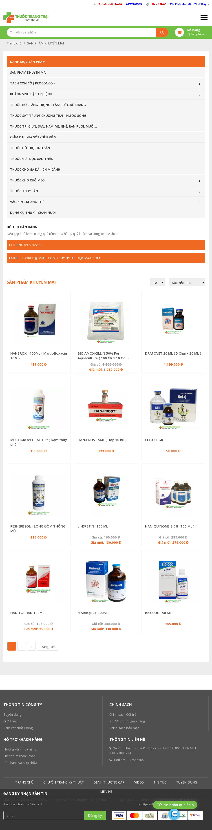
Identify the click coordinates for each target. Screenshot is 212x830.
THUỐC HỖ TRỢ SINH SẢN (30, 148)
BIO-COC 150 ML (158, 612)
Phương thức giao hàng (127, 770)
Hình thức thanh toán (19, 804)
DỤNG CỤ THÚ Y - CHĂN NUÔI (33, 212)
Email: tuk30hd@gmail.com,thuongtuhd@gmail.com (54, 258)
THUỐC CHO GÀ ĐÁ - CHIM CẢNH (35, 169)
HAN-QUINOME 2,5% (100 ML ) (169, 526)
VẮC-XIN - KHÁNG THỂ (27, 202)
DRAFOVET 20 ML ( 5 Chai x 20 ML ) (173, 353)
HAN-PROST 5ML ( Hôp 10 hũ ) (102, 439)
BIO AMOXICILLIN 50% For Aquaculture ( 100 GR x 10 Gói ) (103, 355)
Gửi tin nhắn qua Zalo (175, 804)
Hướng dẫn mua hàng (19, 798)
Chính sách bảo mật (124, 776)
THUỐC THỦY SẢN (24, 191)
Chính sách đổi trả (122, 763)
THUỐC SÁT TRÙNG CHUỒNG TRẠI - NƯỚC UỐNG (48, 115)
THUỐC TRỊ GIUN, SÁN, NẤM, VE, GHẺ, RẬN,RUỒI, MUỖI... (53, 126)
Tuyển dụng (12, 763)
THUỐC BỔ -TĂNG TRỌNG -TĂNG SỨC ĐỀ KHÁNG (48, 105)
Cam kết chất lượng (18, 776)
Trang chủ (14, 43)
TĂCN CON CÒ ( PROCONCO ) (32, 83)
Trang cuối (47, 647)
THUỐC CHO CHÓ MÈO (27, 180)
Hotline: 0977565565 (25, 245)
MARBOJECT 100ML (93, 612)
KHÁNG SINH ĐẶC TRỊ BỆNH (31, 94)
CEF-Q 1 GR (154, 439)
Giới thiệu (10, 770)
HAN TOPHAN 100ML (27, 612)
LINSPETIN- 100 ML (93, 526)
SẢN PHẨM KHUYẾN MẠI (45, 43)
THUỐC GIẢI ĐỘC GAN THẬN (31, 159)
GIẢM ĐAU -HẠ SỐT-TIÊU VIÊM (33, 137)
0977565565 (135, 808)
